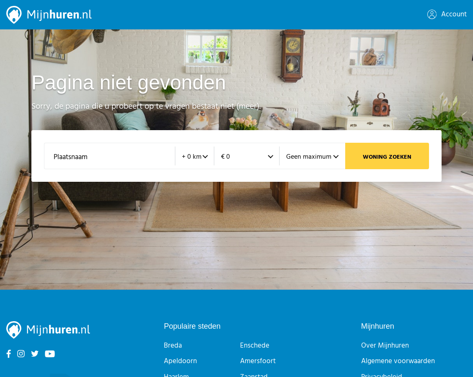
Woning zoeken (387, 157)
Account (447, 14)
